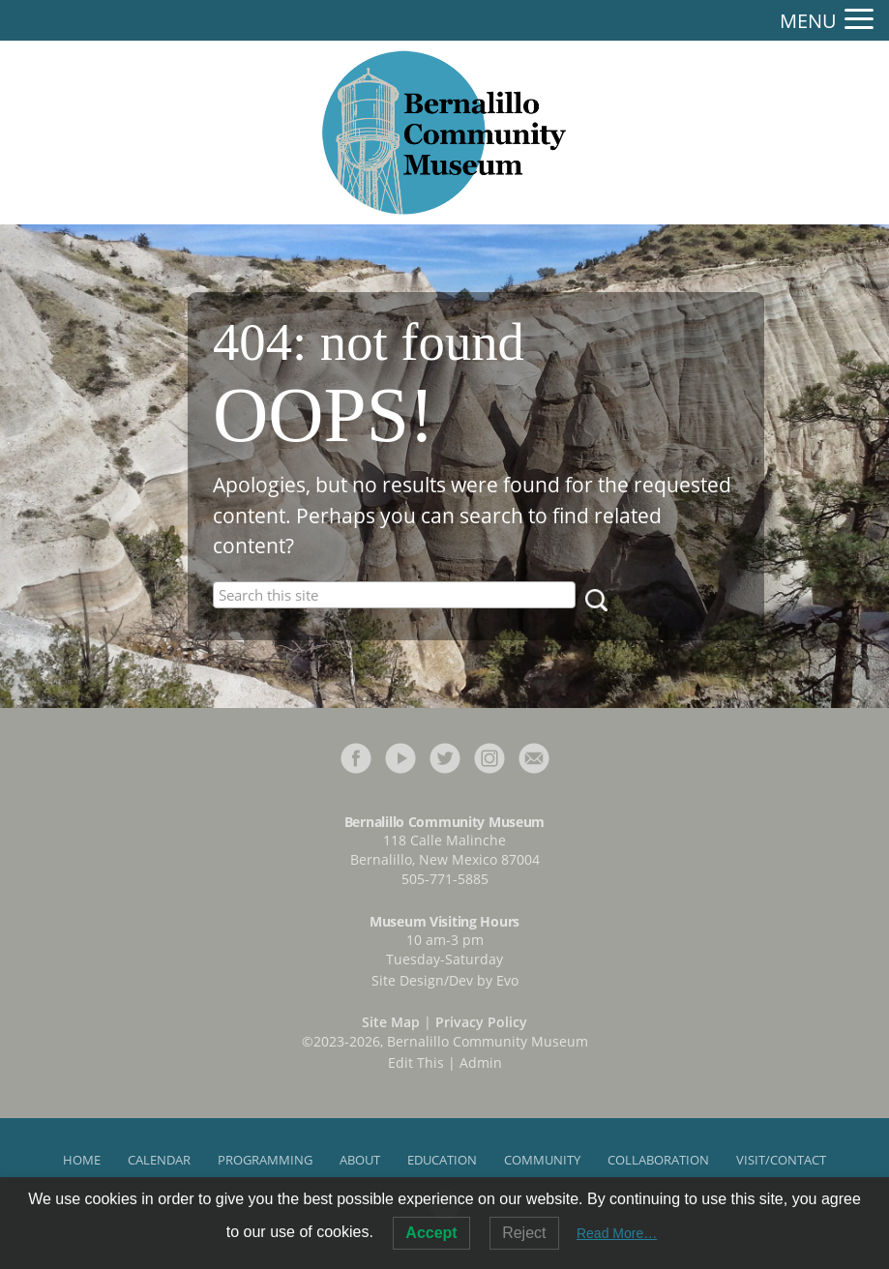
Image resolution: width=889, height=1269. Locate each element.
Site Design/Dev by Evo (445, 980)
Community (542, 1159)
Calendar (159, 1159)
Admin (480, 1062)
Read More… (617, 1233)
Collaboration (658, 1159)
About (360, 1159)
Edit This (416, 1062)
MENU (808, 21)
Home (82, 1159)
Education (442, 1159)
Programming (265, 1159)
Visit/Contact (781, 1159)
